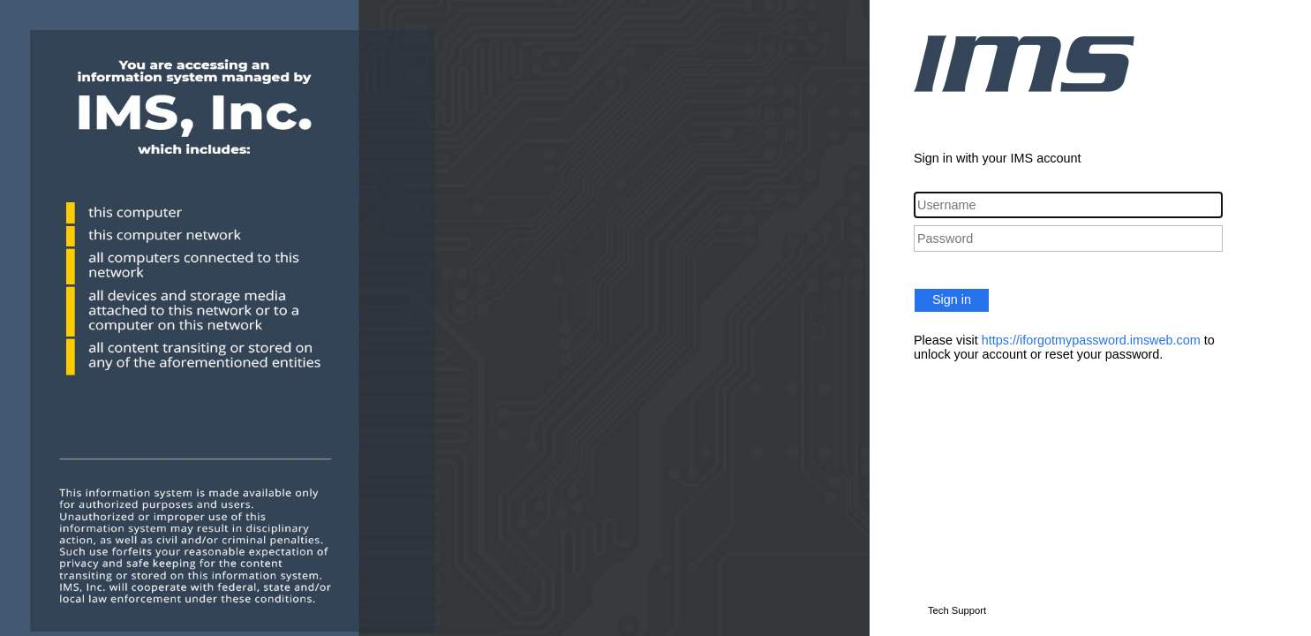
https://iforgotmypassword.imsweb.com (1091, 340)
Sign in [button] (951, 299)
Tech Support (957, 610)
